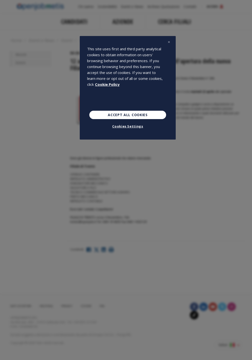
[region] (128, 88)
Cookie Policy (107, 84)
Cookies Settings (127, 126)
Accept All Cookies (128, 114)
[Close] (168, 41)
